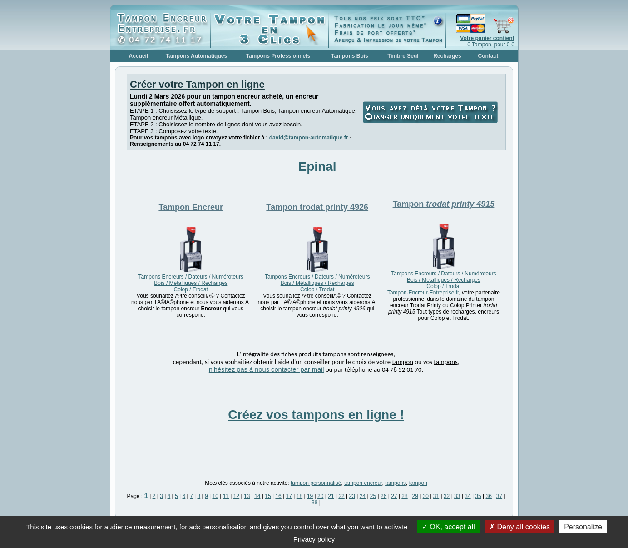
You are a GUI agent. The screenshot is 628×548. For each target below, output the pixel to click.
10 (215, 496)
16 (278, 496)
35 (478, 496)
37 (499, 496)
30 (426, 496)
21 (331, 496)
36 (489, 496)
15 (268, 496)
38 (314, 502)
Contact (488, 56)
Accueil (138, 56)
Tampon (190, 207)
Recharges (447, 56)
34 (467, 496)
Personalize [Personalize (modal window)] (583, 527)
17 (289, 496)
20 (320, 496)
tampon (418, 483)
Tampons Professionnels (278, 56)
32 (447, 496)
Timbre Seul (402, 56)
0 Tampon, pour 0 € (487, 41)
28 (404, 496)
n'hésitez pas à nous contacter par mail (266, 369)
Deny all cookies (519, 527)
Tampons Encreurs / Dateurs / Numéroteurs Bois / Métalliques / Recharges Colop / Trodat (190, 283)
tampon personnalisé (316, 483)
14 (257, 496)
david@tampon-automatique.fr (308, 138)
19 (310, 496)
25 (373, 496)
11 (226, 496)
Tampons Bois (349, 56)
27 (394, 496)
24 (363, 496)
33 (457, 496)
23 (352, 496)
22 (341, 496)
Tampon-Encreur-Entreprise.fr (423, 292)
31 (436, 496)
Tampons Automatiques (196, 56)
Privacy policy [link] (314, 539)
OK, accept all (448, 527)
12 (236, 496)
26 (383, 496)
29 (415, 496)
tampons (395, 483)
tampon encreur (363, 483)
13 (247, 496)
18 (299, 496)
